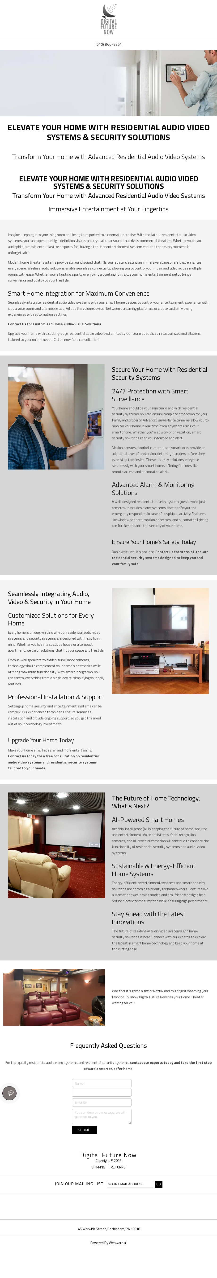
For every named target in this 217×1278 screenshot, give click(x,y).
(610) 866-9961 (108, 44)
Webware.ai (118, 1242)
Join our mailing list (79, 1184)
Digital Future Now (108, 1155)
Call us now (62, 339)
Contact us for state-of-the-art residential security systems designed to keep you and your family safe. (160, 558)
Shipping (98, 1167)
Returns (118, 1167)
